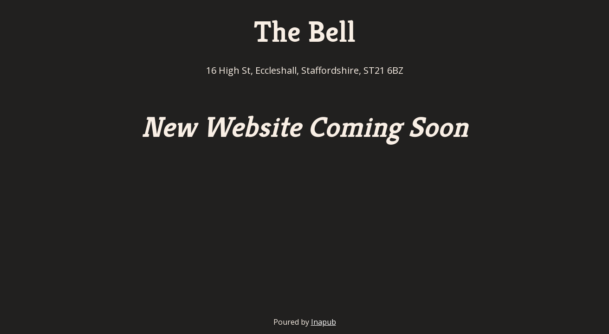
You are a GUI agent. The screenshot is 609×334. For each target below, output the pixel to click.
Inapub (323, 322)
